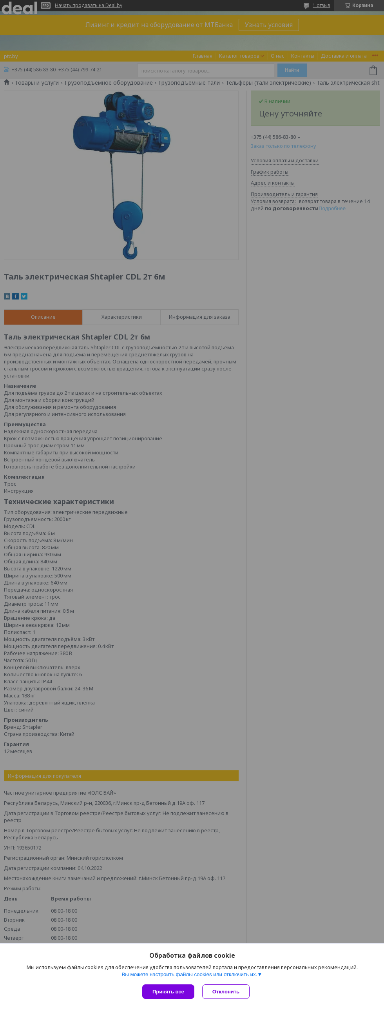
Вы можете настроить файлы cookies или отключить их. (189, 974)
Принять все (168, 992)
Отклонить (225, 992)
